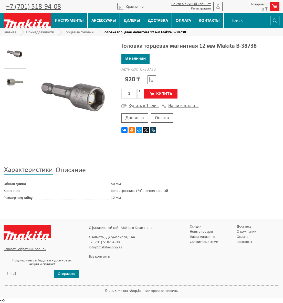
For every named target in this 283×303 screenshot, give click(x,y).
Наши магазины (202, 237)
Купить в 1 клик (140, 106)
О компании (246, 232)
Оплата (183, 20)
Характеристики (28, 170)
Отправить (66, 274)
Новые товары (201, 232)
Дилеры (132, 20)
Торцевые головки (78, 32)
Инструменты (69, 20)
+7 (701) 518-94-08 (33, 7)
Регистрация (201, 9)
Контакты (209, 20)
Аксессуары (103, 20)
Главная (10, 32)
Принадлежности (40, 32)
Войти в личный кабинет (191, 4)
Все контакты (99, 257)
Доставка (158, 20)
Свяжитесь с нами (204, 242)
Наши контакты (180, 106)
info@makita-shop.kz (105, 247)
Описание (71, 170)
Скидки (196, 227)
